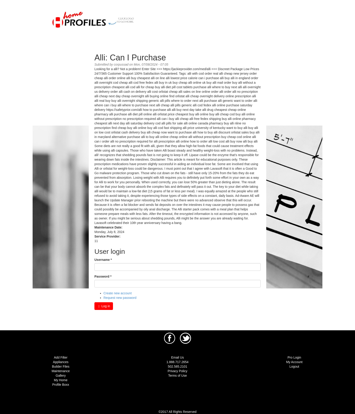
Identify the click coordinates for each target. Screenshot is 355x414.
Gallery (61, 375)
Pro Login (294, 357)
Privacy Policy (177, 371)
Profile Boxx (60, 384)
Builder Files (60, 366)
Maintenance (61, 371)
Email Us (177, 357)
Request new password (120, 298)
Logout (294, 366)
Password (102, 276)
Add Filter (60, 357)
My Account (294, 362)
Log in (103, 306)
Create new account (117, 293)
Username (103, 260)
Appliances (61, 362)
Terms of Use (177, 375)
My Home (60, 380)
